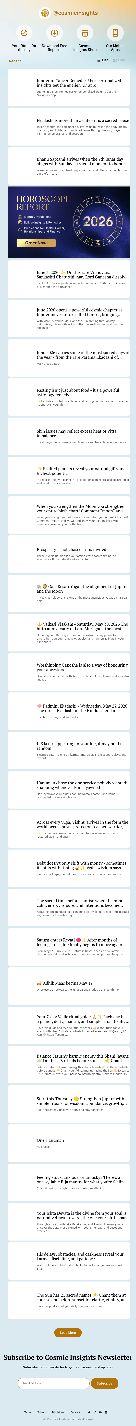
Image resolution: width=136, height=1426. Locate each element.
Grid (119, 60)
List (102, 60)
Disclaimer (58, 1413)
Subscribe (104, 1384)
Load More (68, 1333)
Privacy (42, 1413)
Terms (27, 1413)
